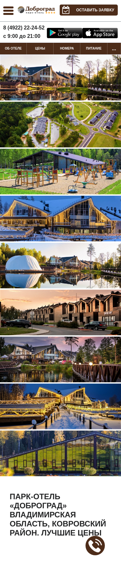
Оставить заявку (87, 10)
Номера (67, 48)
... (114, 48)
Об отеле (13, 48)
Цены (40, 48)
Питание (93, 48)
